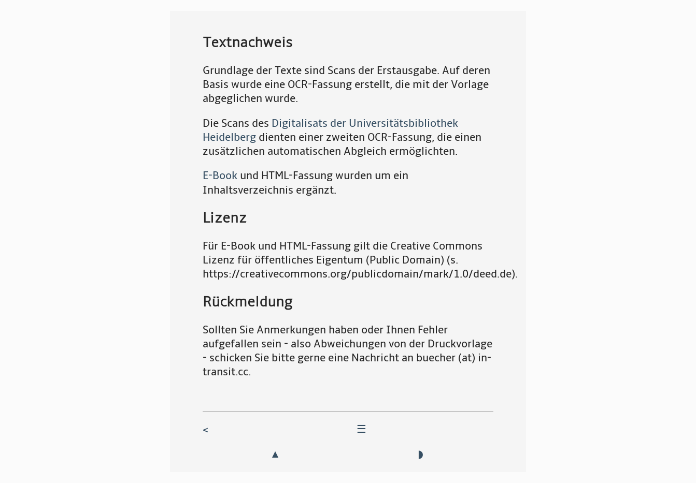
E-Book (220, 175)
